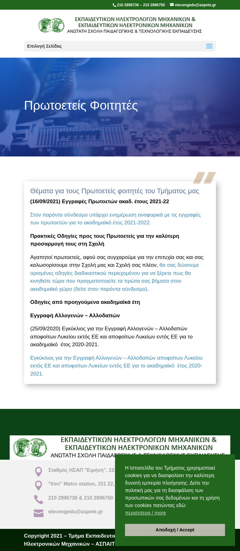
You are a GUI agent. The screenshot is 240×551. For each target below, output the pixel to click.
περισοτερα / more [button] (145, 512)
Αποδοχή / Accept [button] (175, 529)
